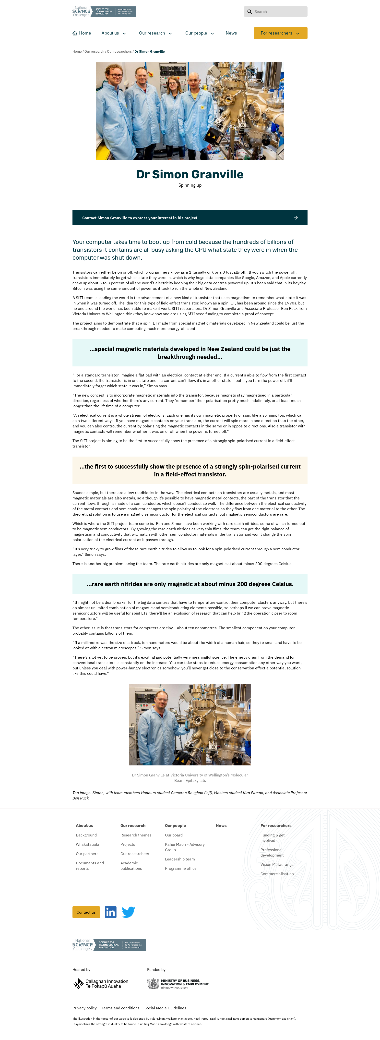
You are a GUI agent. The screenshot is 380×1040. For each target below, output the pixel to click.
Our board (174, 835)
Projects (127, 844)
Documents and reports (90, 865)
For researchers (276, 33)
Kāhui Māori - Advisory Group (185, 847)
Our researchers (119, 51)
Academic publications (131, 865)
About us (110, 33)
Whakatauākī (87, 844)
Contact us (86, 912)
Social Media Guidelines (165, 1007)
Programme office (181, 868)
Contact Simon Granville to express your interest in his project (190, 217)
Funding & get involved (273, 838)
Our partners (87, 853)
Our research (152, 33)
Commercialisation (277, 873)
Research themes (136, 835)
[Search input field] (280, 11)
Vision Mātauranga (277, 864)
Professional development (272, 852)
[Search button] (249, 11)
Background (86, 835)
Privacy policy (84, 1007)
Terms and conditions (121, 1007)
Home (77, 51)
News (221, 825)
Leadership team (180, 859)
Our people (196, 33)
